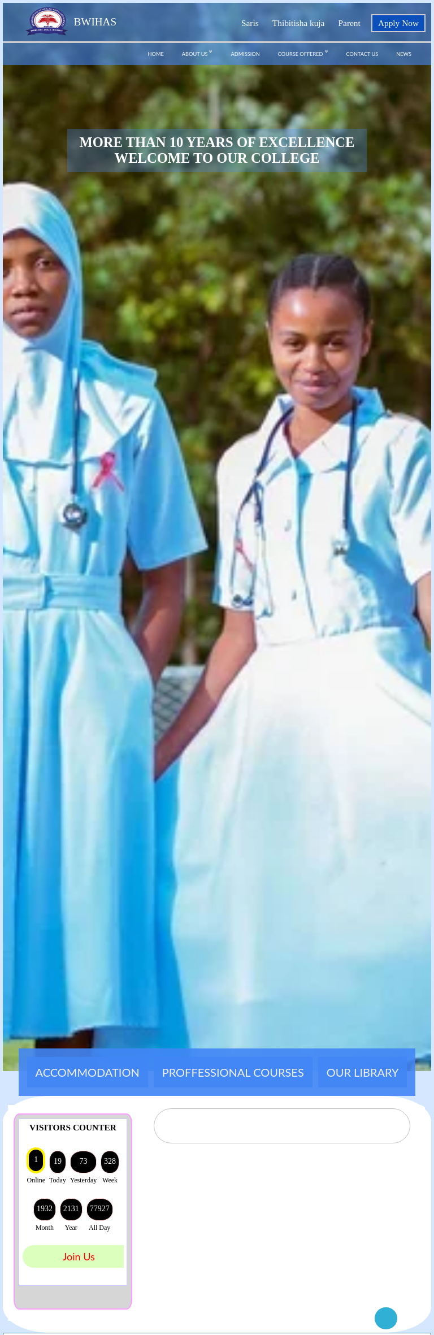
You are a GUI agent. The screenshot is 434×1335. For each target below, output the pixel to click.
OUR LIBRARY (363, 1072)
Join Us (79, 1256)
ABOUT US (197, 52)
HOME (156, 54)
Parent (349, 23)
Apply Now (398, 23)
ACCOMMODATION (88, 1072)
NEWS (403, 54)
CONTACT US (362, 54)
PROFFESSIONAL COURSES (233, 1072)
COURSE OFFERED (303, 52)
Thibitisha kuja (298, 23)
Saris (250, 23)
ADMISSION (245, 54)
